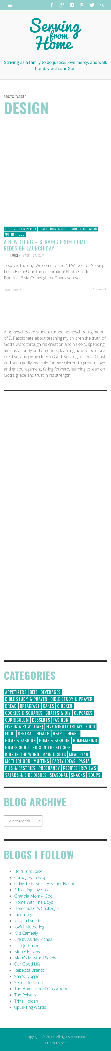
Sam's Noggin (26, 976)
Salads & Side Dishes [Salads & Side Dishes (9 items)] (26, 775)
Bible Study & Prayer (20, 229)
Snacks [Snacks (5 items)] (78, 775)
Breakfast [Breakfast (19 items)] (30, 706)
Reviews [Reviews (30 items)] (88, 768)
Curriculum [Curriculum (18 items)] (17, 720)
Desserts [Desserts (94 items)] (41, 720)
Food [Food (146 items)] (90, 726)
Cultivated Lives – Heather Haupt (44, 883)
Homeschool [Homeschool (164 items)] (17, 747)
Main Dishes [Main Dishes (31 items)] (54, 754)
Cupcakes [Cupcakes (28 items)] (83, 713)
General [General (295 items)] (25, 733)
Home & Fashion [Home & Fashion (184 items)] (20, 740)
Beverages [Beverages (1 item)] (51, 692)
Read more (13, 289)
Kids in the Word (84, 229)
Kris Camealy (26, 933)
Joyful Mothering (29, 927)
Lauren (15, 255)
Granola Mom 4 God (33, 896)
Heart (43, 229)
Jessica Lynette (28, 921)
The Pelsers (25, 995)
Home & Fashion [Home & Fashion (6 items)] (54, 740)
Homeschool (59, 229)
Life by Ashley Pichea (33, 939)
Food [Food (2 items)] (10, 733)
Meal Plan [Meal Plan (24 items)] (78, 754)
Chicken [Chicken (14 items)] (64, 706)
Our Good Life (27, 964)
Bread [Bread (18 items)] (11, 706)
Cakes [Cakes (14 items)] (48, 706)
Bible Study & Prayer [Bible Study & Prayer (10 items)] (71, 699)
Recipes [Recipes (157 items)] (70, 768)
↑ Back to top (56, 1042)
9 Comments (99, 289)
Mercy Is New (27, 951)
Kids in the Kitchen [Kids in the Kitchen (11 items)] (52, 747)
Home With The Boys (33, 902)
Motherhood (15, 234)
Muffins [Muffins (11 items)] (41, 761)
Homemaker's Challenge (36, 908)
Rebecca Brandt (29, 970)
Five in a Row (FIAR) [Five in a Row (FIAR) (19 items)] (24, 726)
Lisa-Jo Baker (26, 945)
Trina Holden (26, 1001)
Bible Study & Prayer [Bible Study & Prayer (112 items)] (26, 699)
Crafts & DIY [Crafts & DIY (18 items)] (58, 713)
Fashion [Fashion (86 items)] (61, 720)
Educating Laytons (31, 890)
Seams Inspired (28, 982)
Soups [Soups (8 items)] (94, 775)
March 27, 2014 (34, 255)
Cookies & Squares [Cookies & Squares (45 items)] (23, 713)
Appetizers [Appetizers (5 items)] (16, 692)
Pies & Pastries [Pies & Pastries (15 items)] (20, 768)
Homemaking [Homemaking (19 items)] (85, 740)
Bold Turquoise (28, 871)
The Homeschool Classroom (40, 989)
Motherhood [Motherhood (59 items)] (18, 761)
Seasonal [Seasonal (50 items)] (59, 775)
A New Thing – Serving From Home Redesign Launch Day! (45, 245)
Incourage (23, 914)
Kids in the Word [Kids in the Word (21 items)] (22, 754)
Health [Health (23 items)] (43, 733)
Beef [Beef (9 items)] (34, 692)
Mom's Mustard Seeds (35, 958)
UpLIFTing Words (30, 1007)
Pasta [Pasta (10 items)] (84, 761)
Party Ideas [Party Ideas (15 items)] (64, 761)
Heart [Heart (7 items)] (73, 733)
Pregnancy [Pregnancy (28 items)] (49, 768)
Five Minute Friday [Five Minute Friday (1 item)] (64, 726)
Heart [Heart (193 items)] (58, 733)
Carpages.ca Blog (30, 877)
